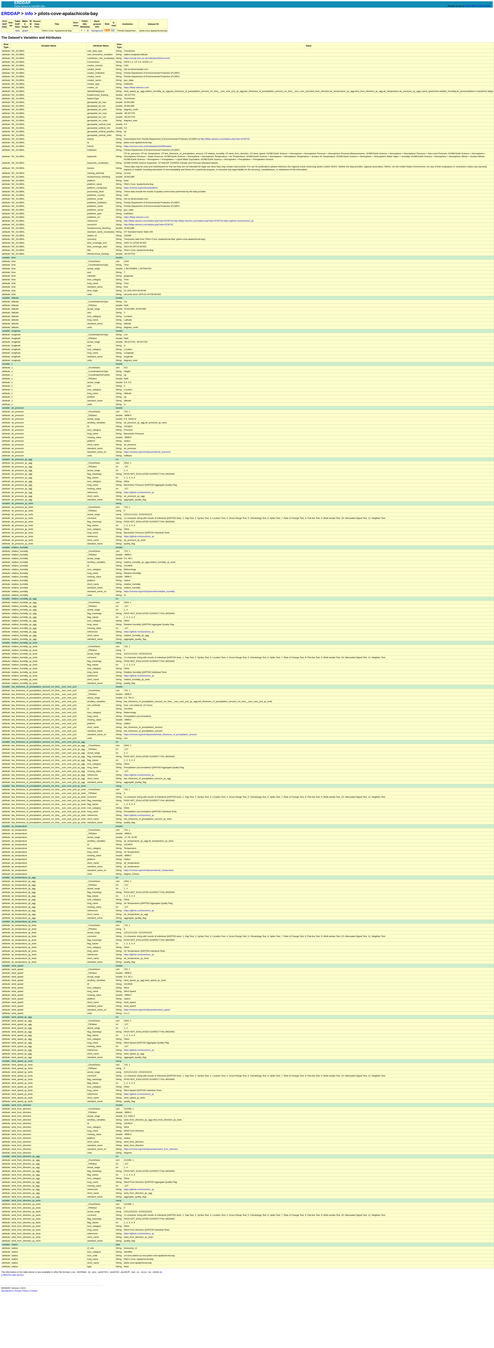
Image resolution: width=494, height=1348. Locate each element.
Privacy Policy (21, 1291)
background (97, 30)
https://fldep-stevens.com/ (136, 87)
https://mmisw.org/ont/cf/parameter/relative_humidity (149, 591)
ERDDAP (10, 13)
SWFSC (481, 6)
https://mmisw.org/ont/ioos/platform (141, 188)
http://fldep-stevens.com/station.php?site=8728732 (225, 139)
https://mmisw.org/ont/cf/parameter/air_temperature (149, 870)
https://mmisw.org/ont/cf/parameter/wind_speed (147, 1009)
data (17, 30)
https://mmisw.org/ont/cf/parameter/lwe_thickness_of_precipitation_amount (160, 734)
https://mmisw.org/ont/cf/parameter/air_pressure (147, 452)
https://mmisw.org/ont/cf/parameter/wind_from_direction (151, 1149)
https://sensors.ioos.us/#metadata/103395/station (148, 146)
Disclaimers (7, 1291)
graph (25, 30)
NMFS (474, 6)
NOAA (468, 6)
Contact (34, 1291)
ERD (488, 6)
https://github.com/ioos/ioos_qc (139, 492)
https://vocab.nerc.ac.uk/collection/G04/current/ (147, 58)
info (29, 13)
